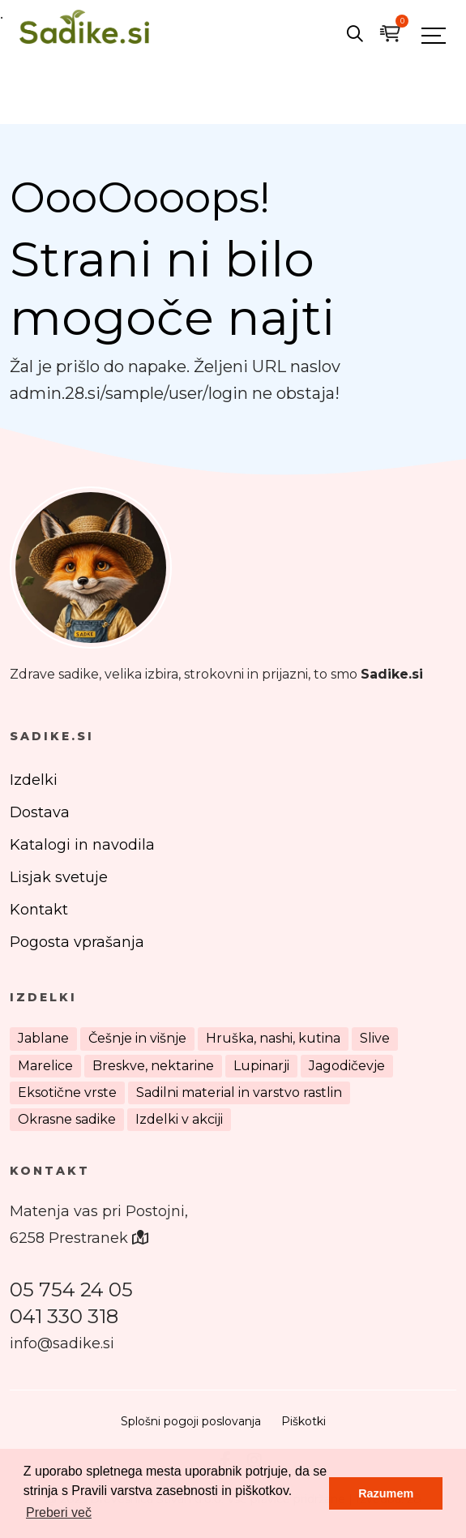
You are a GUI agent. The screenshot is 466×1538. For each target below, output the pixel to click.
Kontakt (39, 910)
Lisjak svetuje (59, 877)
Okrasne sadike (67, 1119)
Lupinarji (261, 1065)
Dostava (40, 812)
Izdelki (34, 780)
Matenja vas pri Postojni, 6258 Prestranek (99, 1224)
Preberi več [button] (59, 1512)
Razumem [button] (385, 1493)
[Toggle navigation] (434, 35)
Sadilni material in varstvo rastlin (239, 1092)
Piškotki (303, 1421)
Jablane (43, 1038)
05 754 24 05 (71, 1289)
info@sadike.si (62, 1343)
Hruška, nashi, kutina (273, 1038)
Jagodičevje (347, 1065)
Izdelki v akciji (179, 1119)
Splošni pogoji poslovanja (191, 1421)
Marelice (45, 1065)
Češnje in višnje (137, 1038)
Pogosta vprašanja (77, 942)
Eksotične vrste (67, 1092)
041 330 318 (64, 1316)
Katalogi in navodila (82, 845)
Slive (375, 1038)
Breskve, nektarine (153, 1065)
